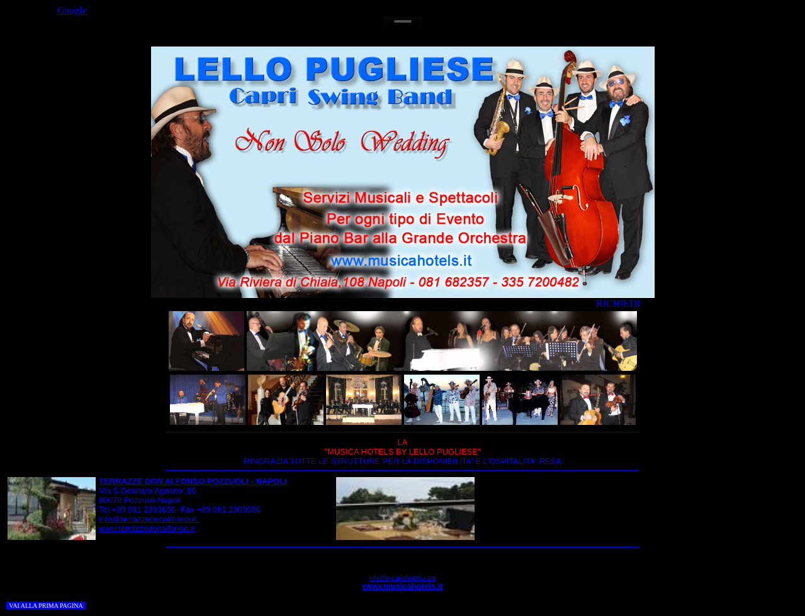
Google (72, 10)
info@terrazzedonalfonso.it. (148, 519)
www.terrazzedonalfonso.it (146, 528)
